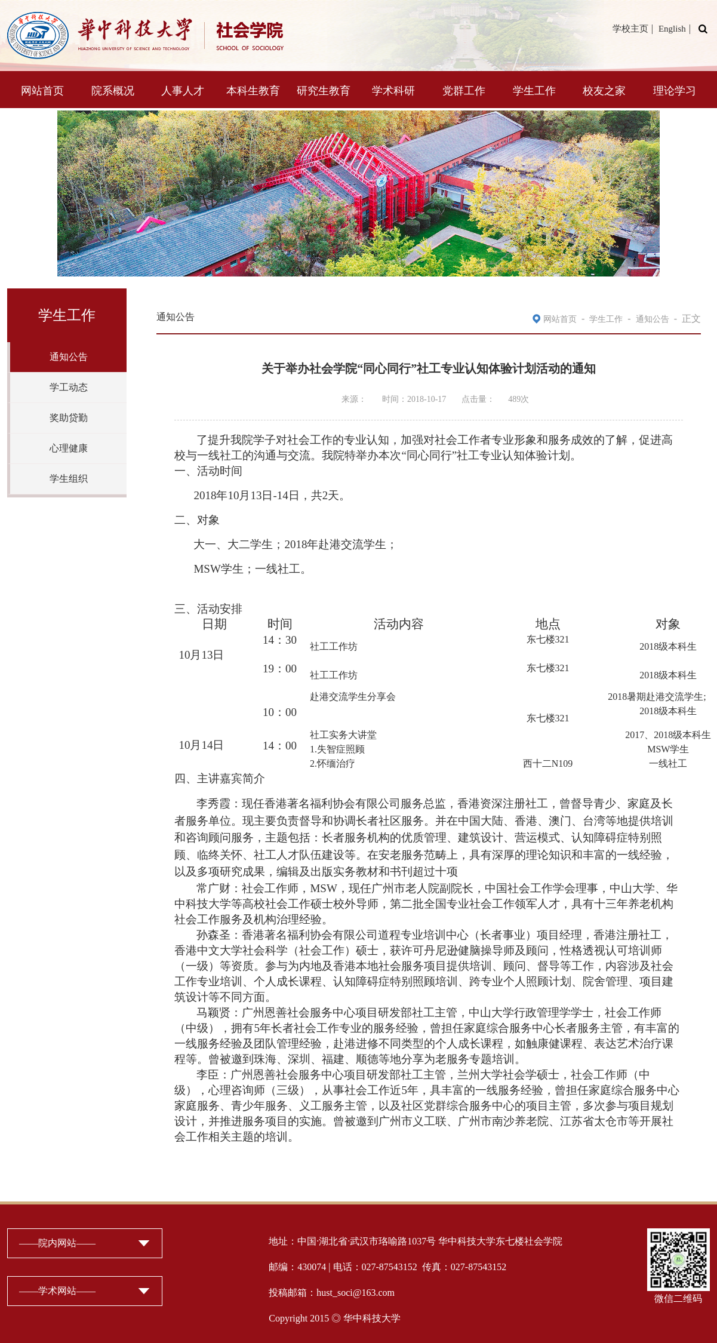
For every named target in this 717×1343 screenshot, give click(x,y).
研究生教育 (323, 91)
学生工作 (534, 91)
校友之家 (604, 91)
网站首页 (42, 91)
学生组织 (69, 479)
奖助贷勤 (69, 418)
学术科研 (393, 91)
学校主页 (630, 28)
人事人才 (182, 91)
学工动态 (69, 387)
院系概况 (112, 91)
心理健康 (69, 448)
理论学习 (674, 91)
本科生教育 (253, 91)
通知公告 (69, 357)
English (672, 28)
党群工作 (463, 91)
